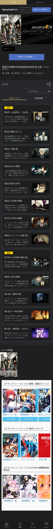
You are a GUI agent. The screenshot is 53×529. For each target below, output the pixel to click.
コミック (39, 2)
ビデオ (13, 2)
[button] (46, 405)
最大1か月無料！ (41, 9)
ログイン (25, 9)
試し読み (11, 419)
